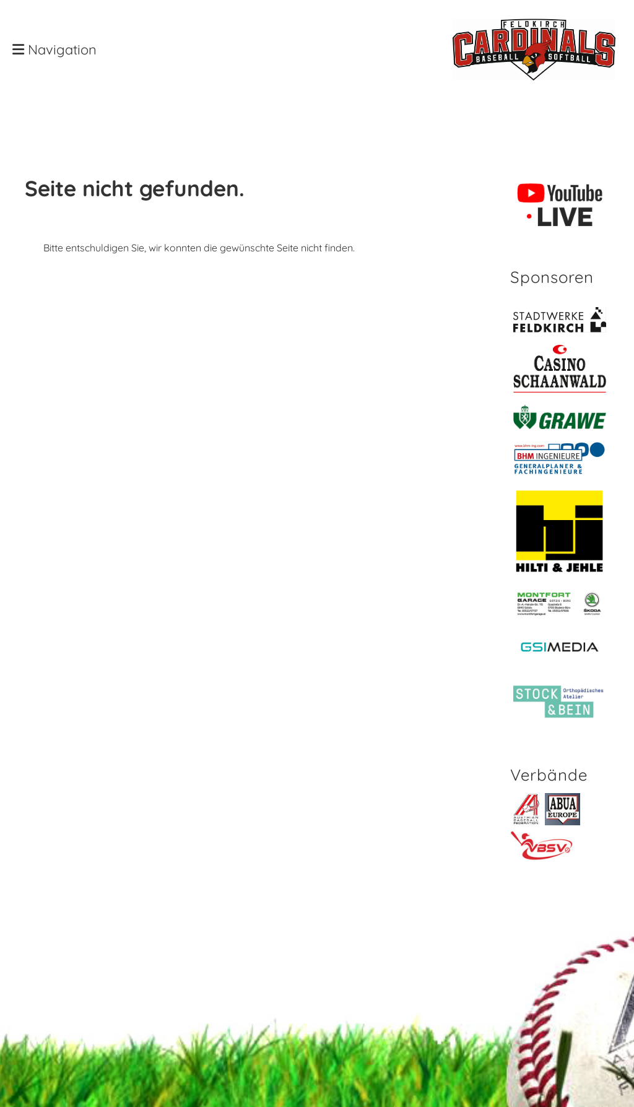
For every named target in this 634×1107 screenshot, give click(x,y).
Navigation (54, 49)
